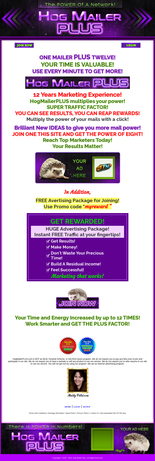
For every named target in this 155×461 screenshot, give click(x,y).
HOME (68, 407)
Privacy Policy (83, 413)
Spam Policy (71, 413)
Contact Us (94, 413)
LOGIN (77, 407)
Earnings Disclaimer (56, 413)
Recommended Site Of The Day (113, 413)
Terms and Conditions (38, 413)
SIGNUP (86, 407)
